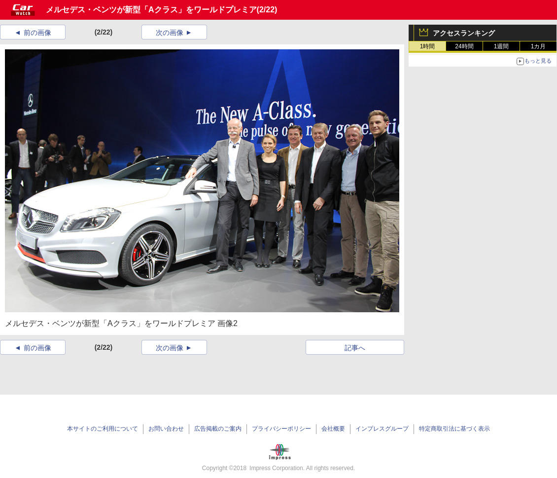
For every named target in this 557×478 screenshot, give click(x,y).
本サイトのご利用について (102, 428)
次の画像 (169, 33)
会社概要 (333, 428)
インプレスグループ (382, 428)
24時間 (464, 46)
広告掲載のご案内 (218, 428)
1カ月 (538, 46)
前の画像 (37, 33)
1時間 (427, 46)
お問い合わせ (166, 428)
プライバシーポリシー (281, 428)
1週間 (501, 46)
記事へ (355, 348)
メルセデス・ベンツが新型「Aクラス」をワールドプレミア (151, 9)
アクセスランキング (464, 33)
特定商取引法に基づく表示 (454, 428)
